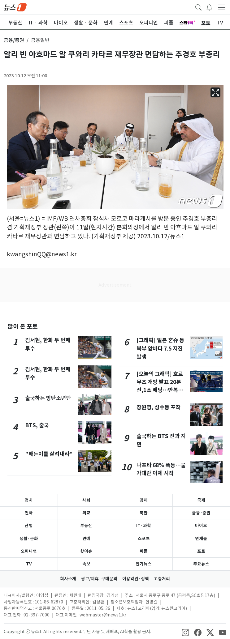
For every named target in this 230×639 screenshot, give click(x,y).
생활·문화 (29, 538)
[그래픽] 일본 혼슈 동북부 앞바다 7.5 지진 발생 (160, 348)
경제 (144, 500)
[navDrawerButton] (221, 7)
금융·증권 (201, 513)
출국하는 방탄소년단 (48, 398)
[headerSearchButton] (198, 6)
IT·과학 (143, 525)
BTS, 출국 (37, 425)
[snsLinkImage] (185, 632)
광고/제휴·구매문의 (99, 578)
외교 (86, 513)
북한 (144, 513)
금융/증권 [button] (14, 40)
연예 (86, 538)
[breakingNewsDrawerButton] (209, 6)
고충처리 (162, 578)
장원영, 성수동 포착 (158, 407)
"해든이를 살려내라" (49, 454)
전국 (29, 513)
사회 (86, 500)
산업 (29, 525)
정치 (29, 500)
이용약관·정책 (135, 578)
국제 (201, 500)
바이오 (201, 525)
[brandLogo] (15, 6)
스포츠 (144, 538)
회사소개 (68, 578)
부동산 (86, 525)
